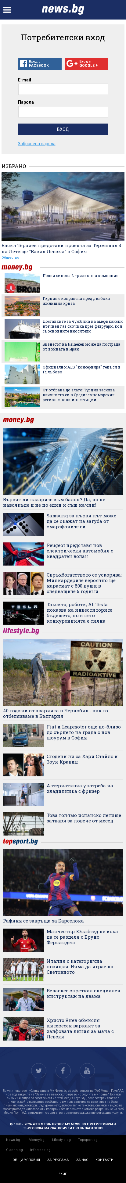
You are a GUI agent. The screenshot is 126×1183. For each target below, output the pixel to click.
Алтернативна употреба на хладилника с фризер (80, 788)
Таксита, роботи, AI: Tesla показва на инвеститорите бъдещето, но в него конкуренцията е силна (79, 613)
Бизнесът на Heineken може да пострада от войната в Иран (81, 346)
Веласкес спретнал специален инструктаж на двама (84, 993)
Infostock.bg (40, 1150)
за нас (82, 1160)
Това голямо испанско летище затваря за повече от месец (84, 817)
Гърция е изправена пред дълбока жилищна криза (76, 301)
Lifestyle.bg (61, 1140)
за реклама (58, 1160)
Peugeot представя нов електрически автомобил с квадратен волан (80, 550)
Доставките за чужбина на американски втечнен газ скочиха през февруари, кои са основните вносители (83, 326)
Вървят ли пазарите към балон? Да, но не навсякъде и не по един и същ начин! (54, 502)
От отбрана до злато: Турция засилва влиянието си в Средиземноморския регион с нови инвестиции (79, 394)
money (21, 267)
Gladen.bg (14, 1150)
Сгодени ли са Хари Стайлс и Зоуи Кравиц (82, 758)
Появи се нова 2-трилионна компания (80, 275)
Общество (10, 258)
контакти (104, 1160)
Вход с (40, 63)
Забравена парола (37, 143)
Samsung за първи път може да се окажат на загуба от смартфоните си (81, 521)
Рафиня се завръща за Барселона (43, 921)
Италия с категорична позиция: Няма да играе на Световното (80, 966)
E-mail (24, 79)
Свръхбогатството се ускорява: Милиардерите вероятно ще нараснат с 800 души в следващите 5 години (84, 583)
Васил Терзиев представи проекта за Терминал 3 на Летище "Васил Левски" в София (61, 248)
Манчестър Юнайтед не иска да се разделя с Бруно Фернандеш (82, 937)
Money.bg (37, 1140)
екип (63, 1174)
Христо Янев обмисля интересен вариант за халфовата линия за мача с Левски (80, 1028)
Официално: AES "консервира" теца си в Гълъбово (82, 369)
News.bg (13, 1140)
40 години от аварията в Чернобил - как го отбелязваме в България (55, 713)
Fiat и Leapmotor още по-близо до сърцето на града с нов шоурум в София (84, 732)
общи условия (26, 1160)
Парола (26, 102)
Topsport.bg (88, 1140)
